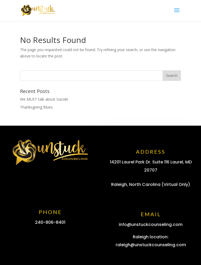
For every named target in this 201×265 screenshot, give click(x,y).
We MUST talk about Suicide (44, 99)
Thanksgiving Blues (36, 107)
